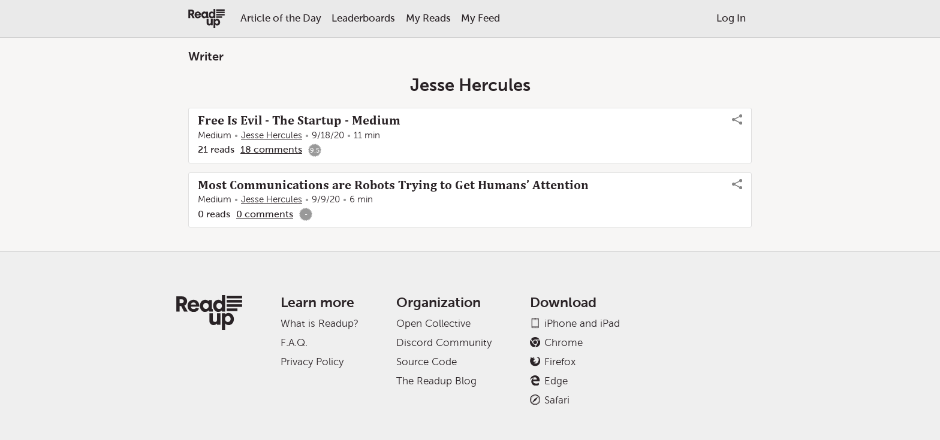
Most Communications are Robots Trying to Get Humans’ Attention (393, 185)
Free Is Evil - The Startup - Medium (299, 120)
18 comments (271, 149)
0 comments (264, 214)
